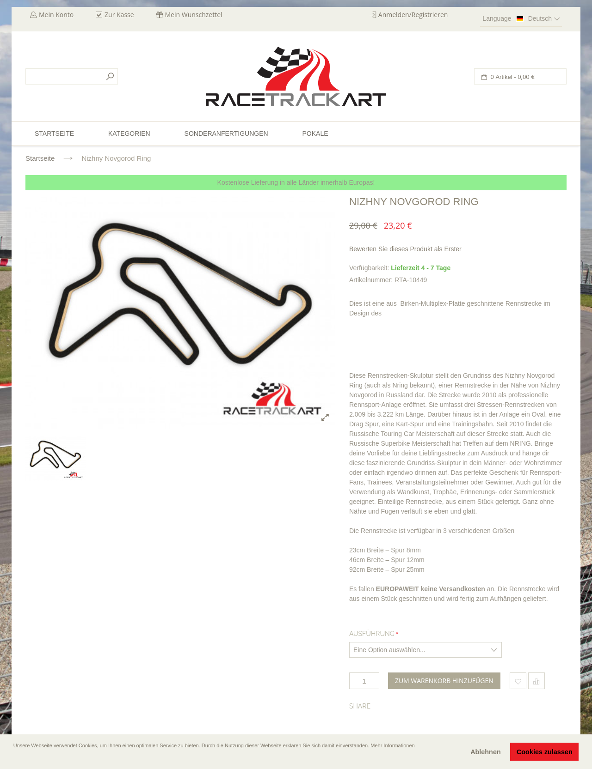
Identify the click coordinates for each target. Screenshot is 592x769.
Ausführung (372, 633)
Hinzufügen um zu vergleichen (536, 680)
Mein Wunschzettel (193, 14)
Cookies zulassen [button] (545, 752)
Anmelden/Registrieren (413, 14)
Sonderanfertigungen (226, 133)
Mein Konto (56, 14)
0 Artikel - (512, 76)
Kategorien (129, 133)
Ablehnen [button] (485, 752)
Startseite (40, 158)
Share (359, 706)
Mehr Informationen (392, 745)
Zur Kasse (119, 14)
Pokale (315, 133)
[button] (14, 758)
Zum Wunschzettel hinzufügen (518, 680)
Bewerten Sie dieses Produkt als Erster (405, 249)
